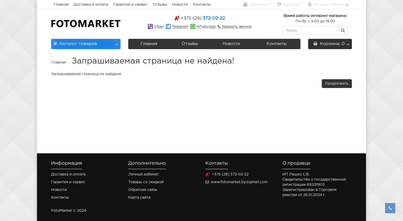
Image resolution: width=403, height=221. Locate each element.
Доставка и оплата (91, 4)
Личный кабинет (143, 174)
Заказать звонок (236, 26)
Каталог (86, 42)
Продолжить (337, 83)
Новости (180, 4)
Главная (61, 4)
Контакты (202, 4)
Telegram (180, 26)
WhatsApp (206, 26)
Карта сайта (139, 197)
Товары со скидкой (146, 182)
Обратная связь (142, 189)
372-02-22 (203, 18)
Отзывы (160, 4)
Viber (159, 26)
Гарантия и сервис (130, 4)
